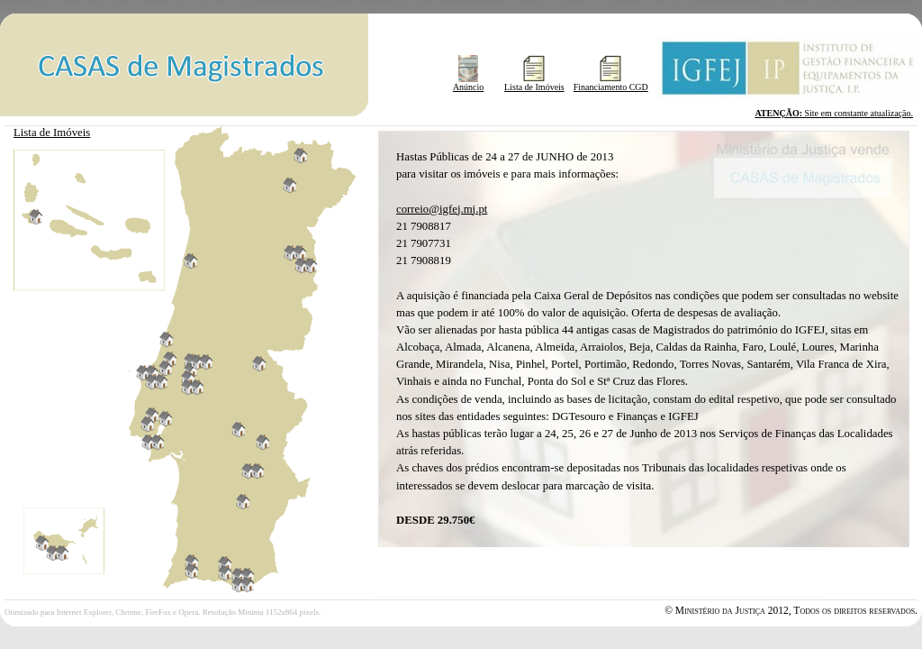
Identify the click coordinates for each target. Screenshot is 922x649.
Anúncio (468, 83)
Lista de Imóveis (534, 83)
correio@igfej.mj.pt (441, 209)
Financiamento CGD (611, 83)
